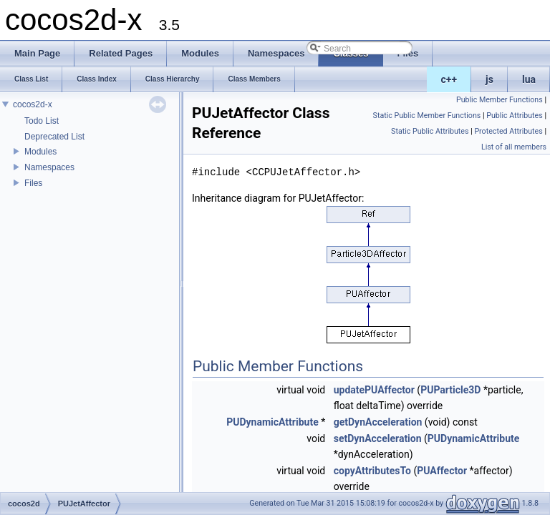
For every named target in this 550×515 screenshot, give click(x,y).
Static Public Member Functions (427, 115)
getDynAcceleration (378, 422)
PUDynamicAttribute (272, 422)
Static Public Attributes (429, 131)
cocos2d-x (32, 104)
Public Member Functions (499, 99)
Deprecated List (54, 137)
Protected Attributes (508, 131)
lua (529, 79)
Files (33, 183)
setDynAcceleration (378, 438)
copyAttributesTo (372, 470)
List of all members (513, 147)
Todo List (41, 121)
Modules (40, 152)
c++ (449, 79)
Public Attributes (514, 115)
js (489, 79)
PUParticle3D (450, 390)
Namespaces (49, 167)
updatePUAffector (374, 390)
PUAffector (442, 470)
